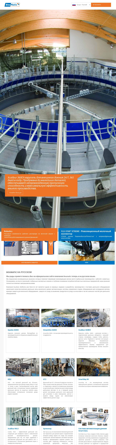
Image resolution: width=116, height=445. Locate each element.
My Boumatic (97, 5)
